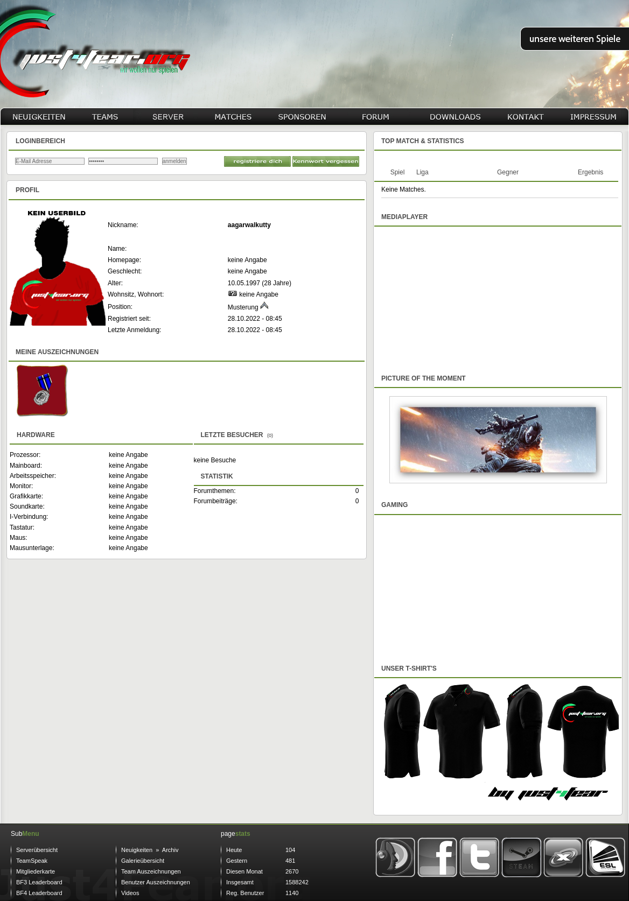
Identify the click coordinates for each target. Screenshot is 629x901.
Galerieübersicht (142, 860)
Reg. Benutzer (245, 893)
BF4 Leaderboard (39, 893)
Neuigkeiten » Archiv (149, 850)
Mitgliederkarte (35, 871)
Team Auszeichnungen (151, 871)
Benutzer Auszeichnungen (155, 882)
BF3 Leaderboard (39, 882)
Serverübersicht (37, 850)
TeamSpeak (31, 860)
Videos (130, 893)
